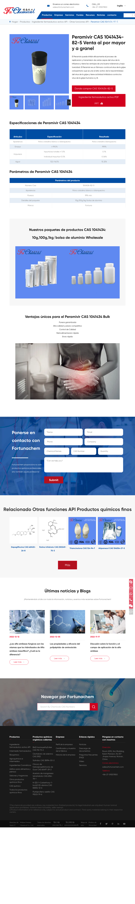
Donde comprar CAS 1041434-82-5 (94, 88)
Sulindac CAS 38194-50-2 (43, 761)
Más (67, 563)
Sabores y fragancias (19, 777)
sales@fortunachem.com (113, 768)
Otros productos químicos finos (17, 781)
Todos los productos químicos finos (18, 792)
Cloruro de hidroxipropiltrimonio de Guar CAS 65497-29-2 (43, 768)
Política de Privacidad (92, 825)
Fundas (79, 15)
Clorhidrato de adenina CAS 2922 (43, 756)
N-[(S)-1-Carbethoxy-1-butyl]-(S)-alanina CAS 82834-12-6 (43, 786)
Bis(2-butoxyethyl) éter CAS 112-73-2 (42, 749)
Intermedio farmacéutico (20, 752)
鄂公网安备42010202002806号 (71, 825)
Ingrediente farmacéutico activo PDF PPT (99, 100)
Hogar (15, 21)
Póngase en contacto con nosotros (113, 15)
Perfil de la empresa (64, 745)
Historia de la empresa (65, 756)
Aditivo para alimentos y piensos (20, 771)
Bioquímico (14, 756)
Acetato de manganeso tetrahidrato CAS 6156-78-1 (43, 777)
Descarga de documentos (84, 750)
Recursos (90, 15)
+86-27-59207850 (110, 776)
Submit (53, 478)
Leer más (19, 663)
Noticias (101, 15)
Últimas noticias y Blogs (67, 590)
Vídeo (81, 762)
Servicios (69, 15)
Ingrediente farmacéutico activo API (20, 746)
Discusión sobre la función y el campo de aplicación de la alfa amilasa (105, 647)
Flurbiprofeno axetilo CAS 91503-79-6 (43, 794)
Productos (47, 15)
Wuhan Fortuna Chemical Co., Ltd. (27, 825)
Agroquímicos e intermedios (16, 761)
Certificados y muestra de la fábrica (65, 750)
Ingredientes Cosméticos (20, 766)
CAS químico (15, 787)
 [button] (69, 102)
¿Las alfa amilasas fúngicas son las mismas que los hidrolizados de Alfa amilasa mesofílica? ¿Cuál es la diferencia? (27, 648)
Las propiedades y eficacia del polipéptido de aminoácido (65, 645)
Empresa (58, 15)
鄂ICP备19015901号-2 (57, 825)
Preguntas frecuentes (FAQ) (88, 757)
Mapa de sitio (84, 825)
